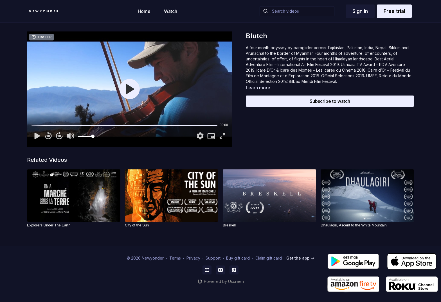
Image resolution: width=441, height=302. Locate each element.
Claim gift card (268, 258)
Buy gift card (238, 258)
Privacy (193, 258)
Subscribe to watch (330, 101)
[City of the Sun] (171, 225)
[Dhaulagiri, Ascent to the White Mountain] (367, 225)
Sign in (360, 11)
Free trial (394, 11)
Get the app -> (300, 258)
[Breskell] (269, 225)
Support (213, 258)
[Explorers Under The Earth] (73, 225)
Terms (175, 258)
